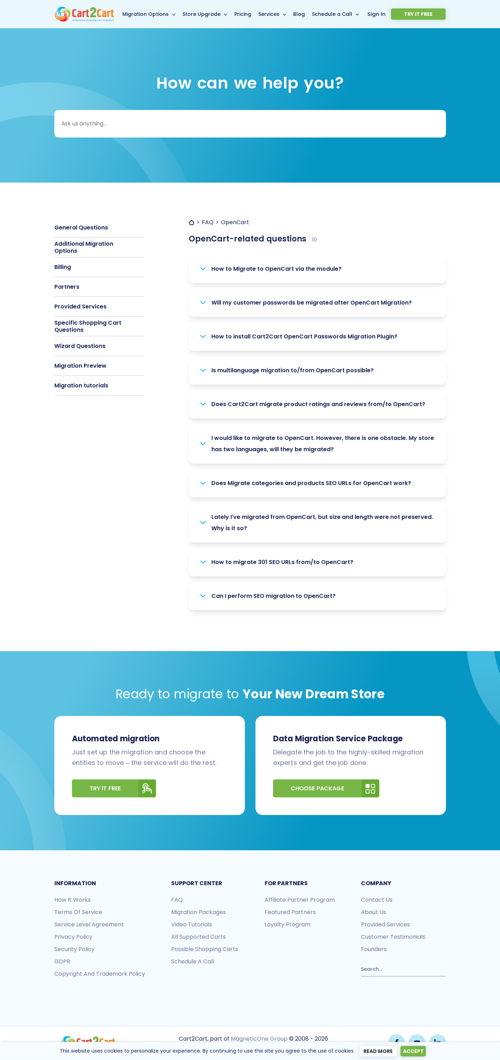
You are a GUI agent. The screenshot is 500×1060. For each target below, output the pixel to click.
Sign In (399, 13)
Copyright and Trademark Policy (99, 974)
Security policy (74, 949)
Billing (62, 267)
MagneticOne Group (258, 1038)
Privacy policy (73, 937)
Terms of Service (78, 912)
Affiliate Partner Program (300, 900)
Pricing (254, 14)
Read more (375, 1051)
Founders (374, 949)
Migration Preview (80, 366)
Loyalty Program (288, 924)
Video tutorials (191, 924)
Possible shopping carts (204, 949)
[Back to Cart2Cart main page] (84, 11)
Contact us (376, 900)
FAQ (177, 900)
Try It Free (123, 788)
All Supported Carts (198, 937)
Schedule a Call (344, 14)
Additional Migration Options (83, 247)
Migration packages (198, 912)
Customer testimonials (393, 937)
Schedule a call (192, 961)
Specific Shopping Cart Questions (87, 326)
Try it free (429, 14)
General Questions (81, 227)
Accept (414, 1051)
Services (280, 14)
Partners (66, 287)
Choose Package (335, 788)
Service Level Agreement (89, 924)
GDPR (62, 961)
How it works (72, 900)
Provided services (385, 924)
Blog (311, 14)
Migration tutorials (81, 385)
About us (373, 912)
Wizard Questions (80, 346)
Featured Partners (290, 912)
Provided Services (80, 306)
